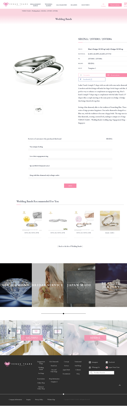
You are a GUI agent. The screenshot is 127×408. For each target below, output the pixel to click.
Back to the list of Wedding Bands (70, 246)
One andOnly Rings (53, 370)
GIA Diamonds (53, 362)
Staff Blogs (78, 366)
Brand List (54, 366)
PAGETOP (122, 385)
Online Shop (41, 383)
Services (66, 366)
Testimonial (78, 362)
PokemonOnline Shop (41, 388)
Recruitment (66, 374)
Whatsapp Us (96, 367)
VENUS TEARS (26, 11)
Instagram (95, 362)
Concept (66, 362)
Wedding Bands (36, 11)
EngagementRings (41, 362)
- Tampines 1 (54, 382)
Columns (78, 370)
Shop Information (54, 379)
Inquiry (28, 399)
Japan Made (66, 370)
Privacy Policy (39, 399)
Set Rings (41, 373)
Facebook (112, 362)
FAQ (78, 374)
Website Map (51, 399)
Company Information (15, 399)
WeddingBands (41, 368)
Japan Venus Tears (114, 367)
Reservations (41, 379)
